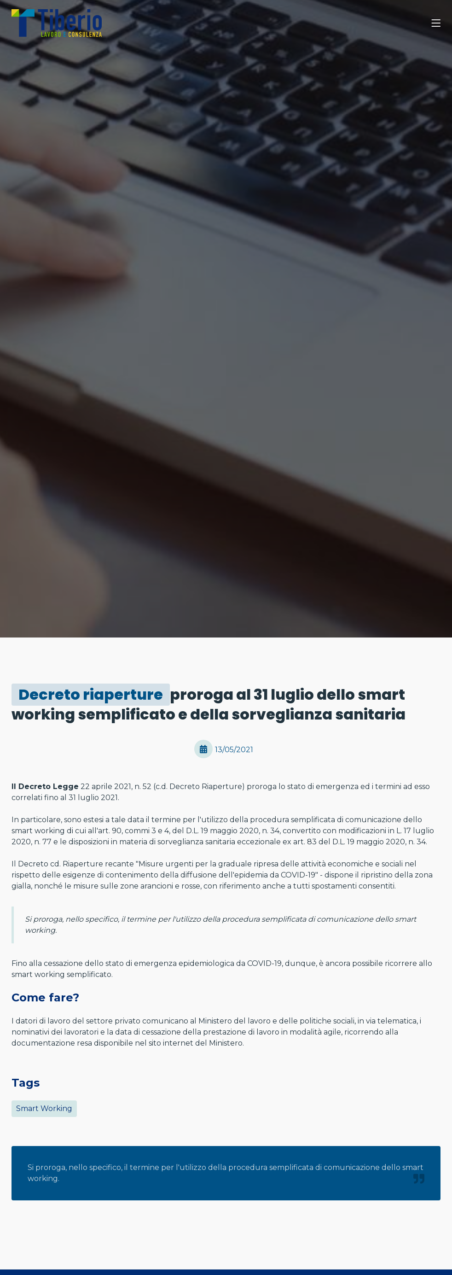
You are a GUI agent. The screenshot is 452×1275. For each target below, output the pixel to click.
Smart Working (44, 1108)
